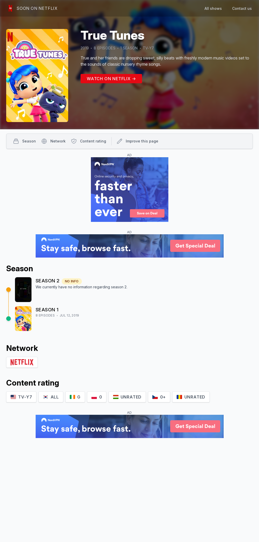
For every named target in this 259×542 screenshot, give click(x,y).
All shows (213, 8)
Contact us (242, 8)
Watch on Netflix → (111, 78)
